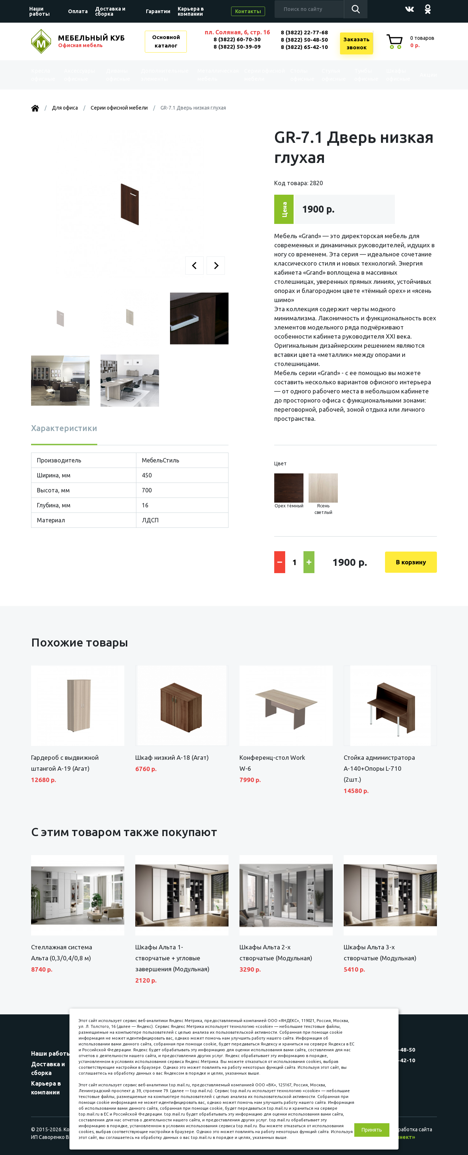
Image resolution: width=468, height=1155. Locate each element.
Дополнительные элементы (162, 74)
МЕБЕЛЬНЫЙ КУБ (92, 41)
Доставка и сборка (110, 11)
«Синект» (402, 1137)
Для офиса (65, 108)
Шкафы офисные (389, 74)
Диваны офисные (117, 74)
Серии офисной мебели (250, 74)
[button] (194, 265)
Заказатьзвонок (356, 43)
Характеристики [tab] (64, 427)
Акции (422, 75)
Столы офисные (294, 74)
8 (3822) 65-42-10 (304, 47)
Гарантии (158, 11)
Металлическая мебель (212, 74)
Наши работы (39, 11)
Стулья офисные (325, 74)
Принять (372, 1130)
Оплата (78, 11)
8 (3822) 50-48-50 (304, 40)
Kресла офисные (46, 74)
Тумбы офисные (357, 74)
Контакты (248, 11)
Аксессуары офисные (81, 74)
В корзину (411, 562)
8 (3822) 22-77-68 (304, 32)
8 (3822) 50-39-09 (237, 46)
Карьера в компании (191, 11)
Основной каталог (166, 41)
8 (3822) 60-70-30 (237, 39)
